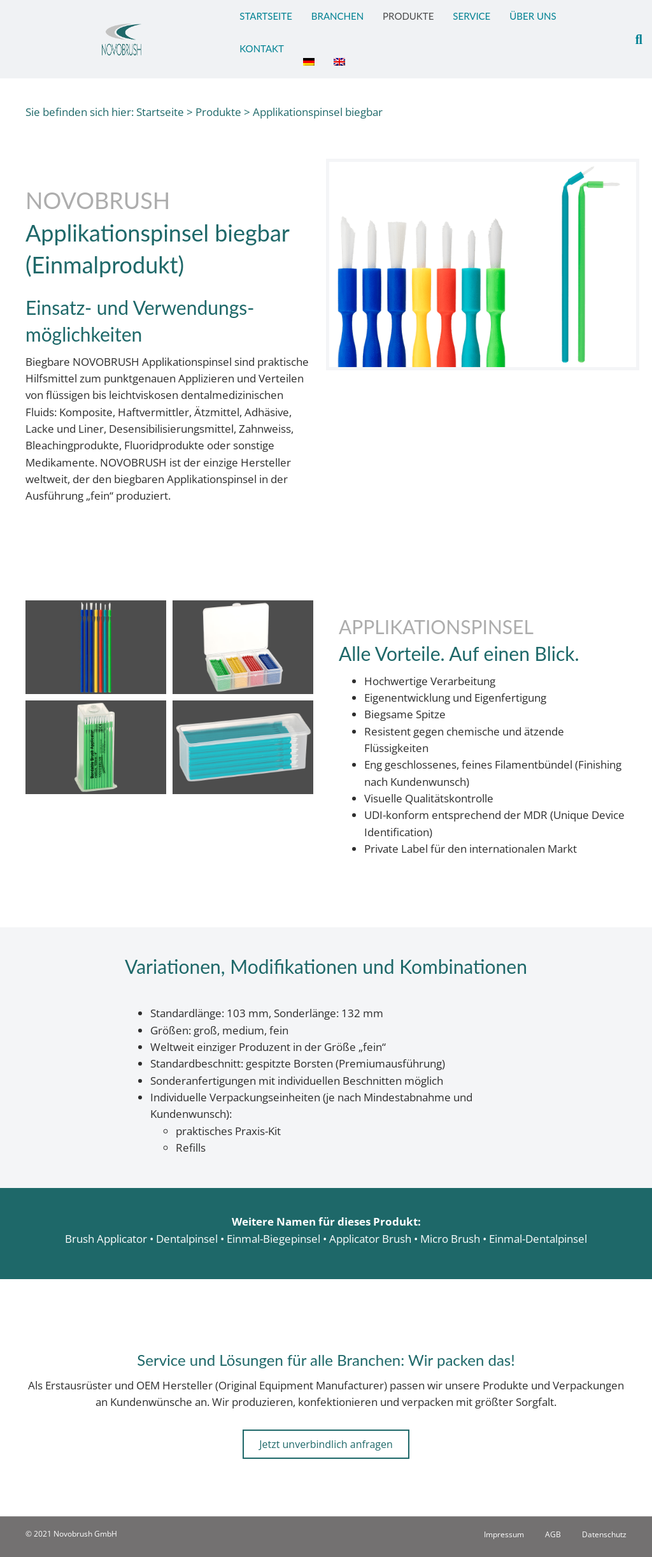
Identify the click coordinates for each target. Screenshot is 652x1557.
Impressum (504, 1534)
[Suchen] (634, 39)
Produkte (408, 16)
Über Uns (532, 16)
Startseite (265, 16)
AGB (553, 1534)
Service (471, 16)
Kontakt (261, 48)
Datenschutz (604, 1534)
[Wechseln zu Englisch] (339, 55)
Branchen (337, 16)
